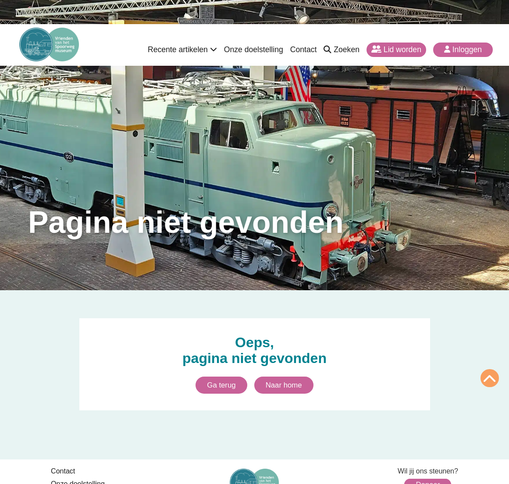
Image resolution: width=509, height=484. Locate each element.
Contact (303, 49)
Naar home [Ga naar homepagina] (284, 385)
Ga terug (221, 385)
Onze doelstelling (253, 49)
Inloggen (463, 49)
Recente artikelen (182, 49)
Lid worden (396, 49)
